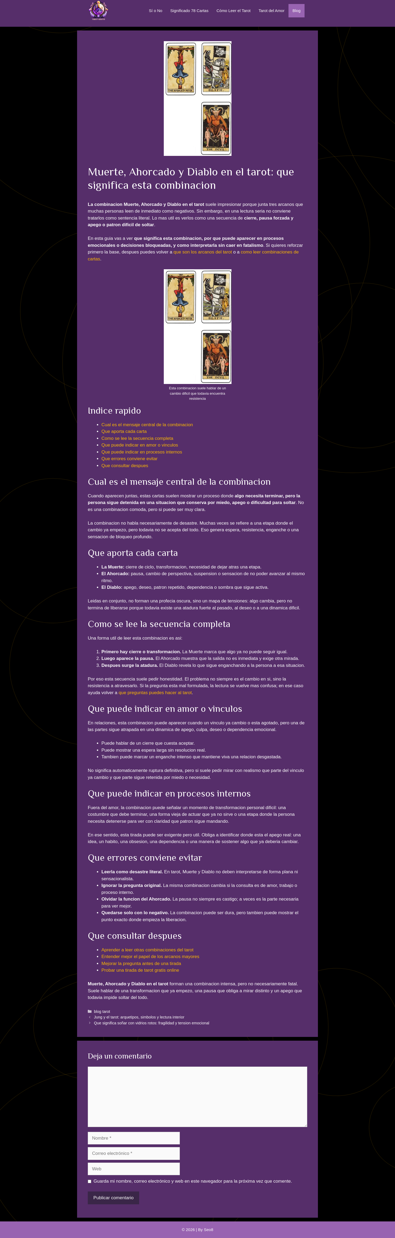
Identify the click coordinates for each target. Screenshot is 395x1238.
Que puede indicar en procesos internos (141, 452)
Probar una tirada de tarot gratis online (140, 970)
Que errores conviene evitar (129, 458)
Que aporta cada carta (124, 431)
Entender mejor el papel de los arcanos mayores (150, 956)
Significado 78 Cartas (189, 10)
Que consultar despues (124, 465)
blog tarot (102, 1011)
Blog (297, 10)
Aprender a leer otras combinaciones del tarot (147, 949)
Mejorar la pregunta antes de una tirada (141, 963)
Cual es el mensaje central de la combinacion (147, 424)
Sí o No (155, 10)
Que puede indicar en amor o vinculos (139, 445)
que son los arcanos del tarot (202, 252)
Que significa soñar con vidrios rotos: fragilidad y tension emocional (151, 1023)
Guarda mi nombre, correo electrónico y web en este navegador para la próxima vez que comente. (193, 1181)
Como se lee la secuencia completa (137, 438)
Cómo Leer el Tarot (233, 10)
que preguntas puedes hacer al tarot (155, 692)
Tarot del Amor (271, 10)
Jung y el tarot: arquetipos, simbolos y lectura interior (139, 1017)
